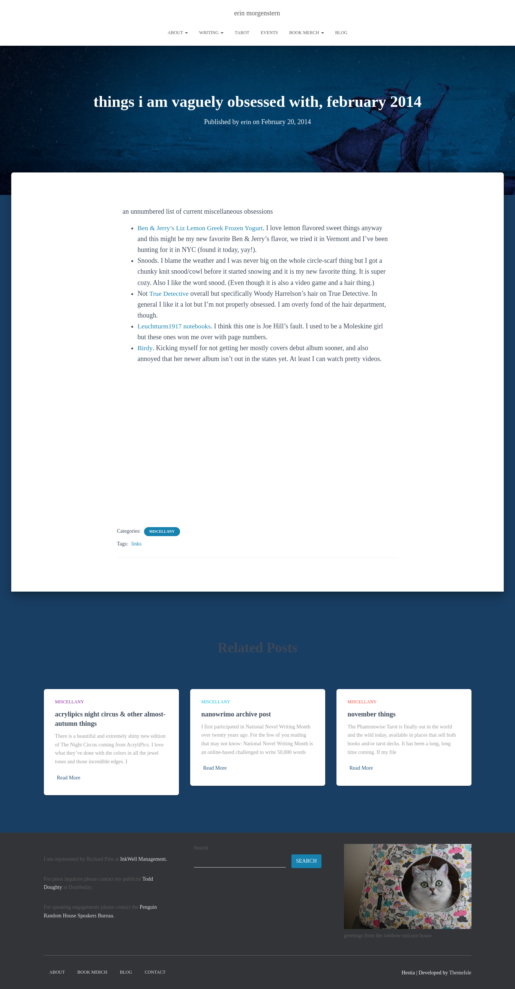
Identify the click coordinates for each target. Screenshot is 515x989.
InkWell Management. (143, 859)
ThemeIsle (460, 973)
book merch (306, 32)
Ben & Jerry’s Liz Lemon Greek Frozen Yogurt (201, 228)
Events (269, 32)
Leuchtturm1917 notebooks (175, 326)
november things (372, 714)
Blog (341, 32)
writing (211, 32)
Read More (69, 778)
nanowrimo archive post (236, 714)
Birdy (145, 348)
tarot (242, 32)
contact (155, 972)
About (178, 32)
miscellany (162, 531)
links (136, 544)
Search (201, 848)
